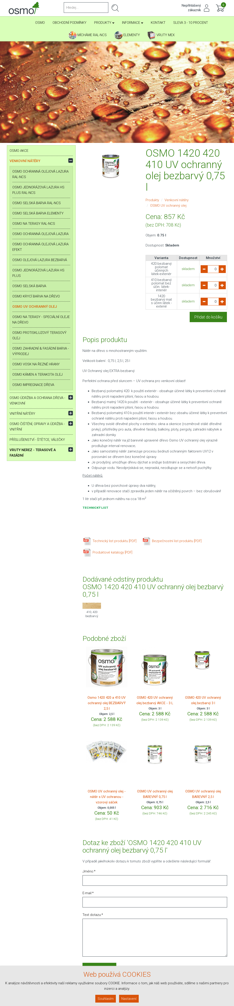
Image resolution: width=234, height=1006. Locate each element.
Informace (132, 23)
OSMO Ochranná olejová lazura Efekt (40, 247)
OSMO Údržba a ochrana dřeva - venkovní (37, 400)
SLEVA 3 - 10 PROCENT (190, 23)
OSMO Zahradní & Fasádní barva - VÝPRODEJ (40, 351)
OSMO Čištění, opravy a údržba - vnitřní (37, 426)
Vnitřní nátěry (22, 414)
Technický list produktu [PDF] (109, 541)
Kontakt (158, 23)
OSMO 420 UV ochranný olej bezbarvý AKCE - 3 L (154, 700)
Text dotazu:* (92, 915)
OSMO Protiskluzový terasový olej (39, 335)
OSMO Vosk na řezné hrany (36, 364)
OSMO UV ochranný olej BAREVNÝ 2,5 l (203, 794)
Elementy (127, 35)
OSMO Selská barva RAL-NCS (36, 203)
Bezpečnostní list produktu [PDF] (172, 541)
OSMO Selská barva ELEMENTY (38, 213)
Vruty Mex (161, 35)
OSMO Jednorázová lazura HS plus (38, 273)
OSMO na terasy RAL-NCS (33, 224)
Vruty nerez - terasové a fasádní (33, 453)
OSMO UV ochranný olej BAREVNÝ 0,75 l (155, 794)
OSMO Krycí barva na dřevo (36, 296)
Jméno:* (89, 871)
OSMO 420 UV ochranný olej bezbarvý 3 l (203, 700)
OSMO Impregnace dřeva (33, 385)
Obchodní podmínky (69, 23)
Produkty (104, 23)
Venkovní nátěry (25, 161)
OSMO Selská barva (29, 286)
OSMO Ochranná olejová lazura (40, 234)
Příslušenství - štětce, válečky (37, 440)
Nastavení (128, 999)
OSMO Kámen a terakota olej (37, 374)
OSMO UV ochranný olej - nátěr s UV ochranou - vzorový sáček (107, 796)
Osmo (40, 23)
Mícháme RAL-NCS (88, 35)
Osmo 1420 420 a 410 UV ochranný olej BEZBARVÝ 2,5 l (107, 703)
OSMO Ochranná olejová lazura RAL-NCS (40, 174)
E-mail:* (88, 893)
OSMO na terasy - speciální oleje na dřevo (41, 319)
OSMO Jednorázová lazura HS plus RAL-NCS (38, 190)
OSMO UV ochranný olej (34, 307)
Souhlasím (106, 999)
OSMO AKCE (19, 151)
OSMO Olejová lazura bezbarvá (39, 260)
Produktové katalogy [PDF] (107, 552)
